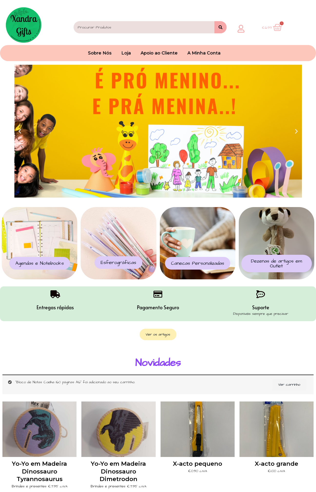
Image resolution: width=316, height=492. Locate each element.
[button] (20, 131)
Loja (126, 53)
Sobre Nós (100, 53)
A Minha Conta (203, 53)
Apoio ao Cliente (159, 53)
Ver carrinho (289, 384)
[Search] (220, 27)
